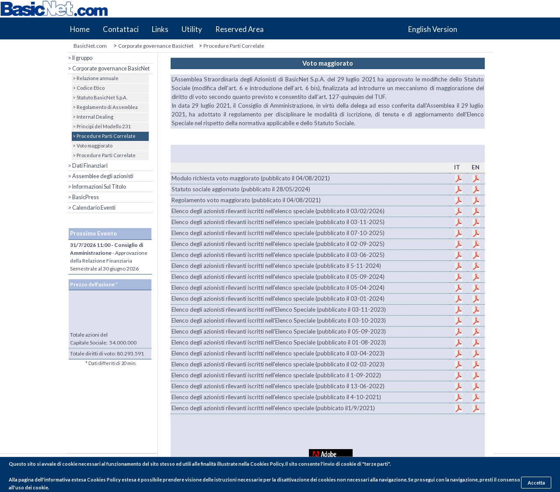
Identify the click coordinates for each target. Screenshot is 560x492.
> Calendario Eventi (91, 207)
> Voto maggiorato (92, 145)
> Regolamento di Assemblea (105, 107)
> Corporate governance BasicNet (108, 68)
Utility (192, 29)
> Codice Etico (88, 88)
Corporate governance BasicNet (155, 45)
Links (160, 29)
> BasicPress (83, 197)
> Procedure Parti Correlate (104, 136)
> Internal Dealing (92, 116)
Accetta (536, 482)
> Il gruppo (79, 58)
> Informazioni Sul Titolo (96, 186)
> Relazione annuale (95, 78)
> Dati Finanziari (87, 165)
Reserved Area (239, 29)
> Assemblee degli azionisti (100, 176)
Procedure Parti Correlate (233, 45)
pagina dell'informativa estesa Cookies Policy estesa (77, 479)
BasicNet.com (90, 45)
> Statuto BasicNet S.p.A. (99, 97)
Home (80, 29)
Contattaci (121, 29)
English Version (432, 29)
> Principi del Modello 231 (101, 126)
